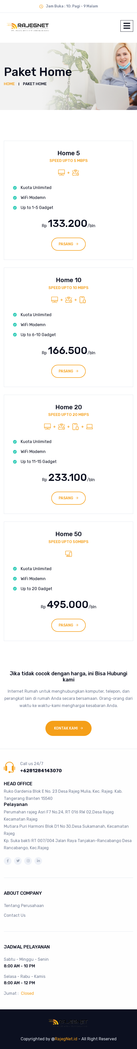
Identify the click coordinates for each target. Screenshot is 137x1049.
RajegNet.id (66, 1038)
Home (9, 84)
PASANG (66, 244)
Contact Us (15, 915)
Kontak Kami (66, 728)
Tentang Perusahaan (24, 905)
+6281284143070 (41, 771)
